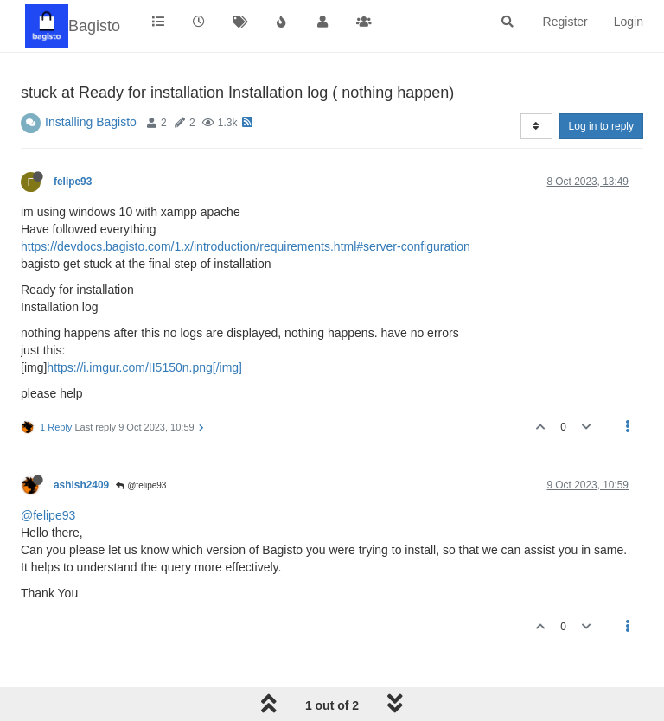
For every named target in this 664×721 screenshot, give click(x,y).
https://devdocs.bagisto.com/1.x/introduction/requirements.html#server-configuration (245, 246)
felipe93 (73, 181)
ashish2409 (81, 485)
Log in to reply (601, 126)
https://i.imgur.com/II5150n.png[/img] (144, 367)
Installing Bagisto (91, 122)
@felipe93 (141, 485)
